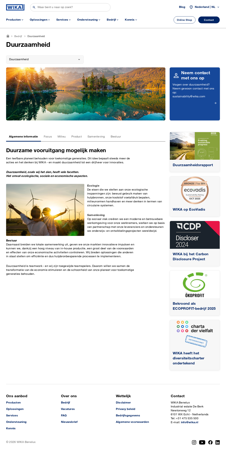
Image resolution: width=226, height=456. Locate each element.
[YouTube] (202, 442)
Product (76, 136)
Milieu (62, 136)
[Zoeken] (70, 7)
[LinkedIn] (217, 442)
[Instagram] (194, 442)
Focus (48, 136)
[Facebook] (210, 442)
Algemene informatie (23, 136)
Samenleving (96, 136)
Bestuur (116, 136)
